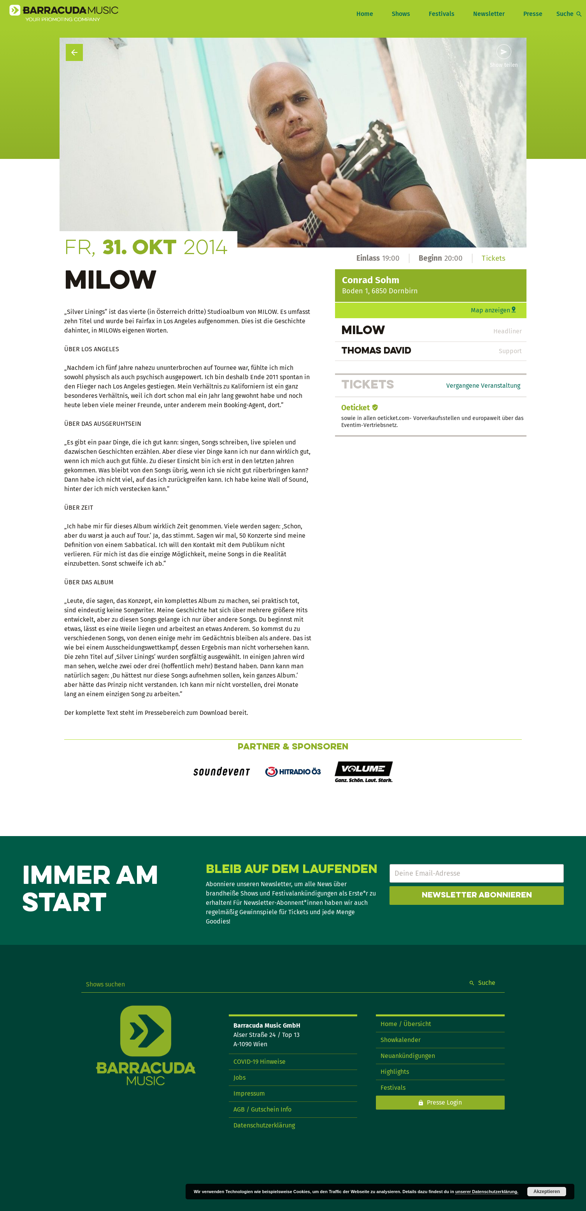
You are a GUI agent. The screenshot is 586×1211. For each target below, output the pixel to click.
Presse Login (444, 1102)
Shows (401, 13)
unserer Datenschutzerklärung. (486, 1191)
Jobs (239, 1077)
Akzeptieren (546, 1191)
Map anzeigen (490, 310)
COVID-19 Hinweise (259, 1061)
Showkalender (401, 1040)
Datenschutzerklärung (264, 1125)
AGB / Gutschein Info (262, 1109)
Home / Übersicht (406, 1024)
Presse (532, 13)
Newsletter (489, 13)
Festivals (441, 13)
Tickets (493, 258)
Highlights (395, 1071)
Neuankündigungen (408, 1055)
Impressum (249, 1093)
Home (364, 13)
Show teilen (504, 65)
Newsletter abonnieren (477, 895)
